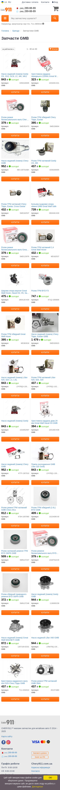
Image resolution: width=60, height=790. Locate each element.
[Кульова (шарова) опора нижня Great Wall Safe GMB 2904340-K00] (45, 192)
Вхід (55, 2)
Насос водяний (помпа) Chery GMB (14, 162)
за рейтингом (8, 49)
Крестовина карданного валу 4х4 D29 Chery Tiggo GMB (14, 682)
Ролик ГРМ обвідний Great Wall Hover (13, 335)
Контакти (45, 2)
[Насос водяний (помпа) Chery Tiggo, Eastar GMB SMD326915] (45, 322)
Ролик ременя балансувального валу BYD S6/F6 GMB (43, 552)
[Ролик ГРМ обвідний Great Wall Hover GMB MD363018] (15, 322)
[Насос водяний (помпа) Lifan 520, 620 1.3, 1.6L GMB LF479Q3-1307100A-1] (15, 366)
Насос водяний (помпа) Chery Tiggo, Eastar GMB (44, 335)
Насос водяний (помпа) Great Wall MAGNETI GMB (14, 639)
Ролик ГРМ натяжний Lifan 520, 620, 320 (43, 378)
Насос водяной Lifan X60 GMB (45, 638)
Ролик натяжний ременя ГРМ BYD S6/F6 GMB (14, 552)
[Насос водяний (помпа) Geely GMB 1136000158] (45, 583)
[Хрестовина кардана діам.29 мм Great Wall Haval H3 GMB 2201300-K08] (45, 409)
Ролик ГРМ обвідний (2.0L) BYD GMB (43, 508)
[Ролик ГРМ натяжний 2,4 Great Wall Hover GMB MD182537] (45, 236)
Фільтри (54, 49)
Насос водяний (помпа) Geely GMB (44, 595)
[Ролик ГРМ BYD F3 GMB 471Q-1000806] (45, 279)
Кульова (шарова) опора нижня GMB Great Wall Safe (43, 205)
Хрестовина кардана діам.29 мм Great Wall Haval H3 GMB (44, 422)
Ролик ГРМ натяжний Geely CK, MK (43, 162)
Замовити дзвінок (40, 753)
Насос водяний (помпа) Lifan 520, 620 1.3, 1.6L (14, 378)
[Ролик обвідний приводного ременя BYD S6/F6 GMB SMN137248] (15, 583)
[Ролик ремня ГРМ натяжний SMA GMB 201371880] (45, 669)
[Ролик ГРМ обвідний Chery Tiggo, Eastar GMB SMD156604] (45, 106)
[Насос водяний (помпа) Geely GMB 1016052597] (15, 409)
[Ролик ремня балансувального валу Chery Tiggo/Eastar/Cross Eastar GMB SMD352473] (15, 106)
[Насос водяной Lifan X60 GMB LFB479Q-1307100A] (45, 626)
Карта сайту (6, 736)
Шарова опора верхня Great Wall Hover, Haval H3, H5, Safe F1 (15, 292)
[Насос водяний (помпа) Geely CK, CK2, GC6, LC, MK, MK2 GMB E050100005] (15, 62)
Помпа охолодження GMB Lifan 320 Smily (43, 465)
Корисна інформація (40, 767)
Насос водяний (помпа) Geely (14, 421)
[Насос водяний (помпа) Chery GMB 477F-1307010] (15, 453)
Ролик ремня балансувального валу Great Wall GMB (14, 248)
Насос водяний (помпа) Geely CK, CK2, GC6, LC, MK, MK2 (14, 75)
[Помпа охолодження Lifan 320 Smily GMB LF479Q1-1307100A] (45, 453)
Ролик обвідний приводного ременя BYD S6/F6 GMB (13, 595)
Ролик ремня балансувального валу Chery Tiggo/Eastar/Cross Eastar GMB (14, 118)
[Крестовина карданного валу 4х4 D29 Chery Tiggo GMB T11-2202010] (15, 669)
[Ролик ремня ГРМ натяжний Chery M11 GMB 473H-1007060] (15, 496)
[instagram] (8, 742)
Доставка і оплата (30, 2)
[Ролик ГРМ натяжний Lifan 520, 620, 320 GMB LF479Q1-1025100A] (45, 366)
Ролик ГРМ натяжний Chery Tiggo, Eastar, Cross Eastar (13, 205)
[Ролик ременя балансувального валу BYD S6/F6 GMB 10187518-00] (45, 539)
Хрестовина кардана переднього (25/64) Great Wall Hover (44, 75)
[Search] (55, 18)
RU (9, 2)
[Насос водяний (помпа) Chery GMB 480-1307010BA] (15, 149)
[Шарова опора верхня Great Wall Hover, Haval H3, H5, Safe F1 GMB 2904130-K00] (15, 279)
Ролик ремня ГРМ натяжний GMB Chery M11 (14, 508)
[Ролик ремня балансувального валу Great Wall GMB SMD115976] (15, 236)
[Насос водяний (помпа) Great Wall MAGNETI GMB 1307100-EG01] (15, 626)
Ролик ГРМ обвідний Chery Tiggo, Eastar (43, 118)
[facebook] (3, 742)
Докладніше (37, 786)
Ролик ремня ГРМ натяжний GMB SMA (44, 682)
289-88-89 (26, 8)
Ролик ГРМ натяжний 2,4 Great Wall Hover (42, 248)
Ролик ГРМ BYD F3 (40, 291)
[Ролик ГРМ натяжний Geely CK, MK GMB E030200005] (45, 149)
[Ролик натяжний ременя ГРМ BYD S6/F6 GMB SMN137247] (15, 539)
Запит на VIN (40, 757)
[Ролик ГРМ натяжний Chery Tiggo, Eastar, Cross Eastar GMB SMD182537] (15, 192)
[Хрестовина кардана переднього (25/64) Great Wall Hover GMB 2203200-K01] (45, 62)
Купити (15, 92)
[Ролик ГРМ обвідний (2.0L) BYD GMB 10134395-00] (45, 496)
